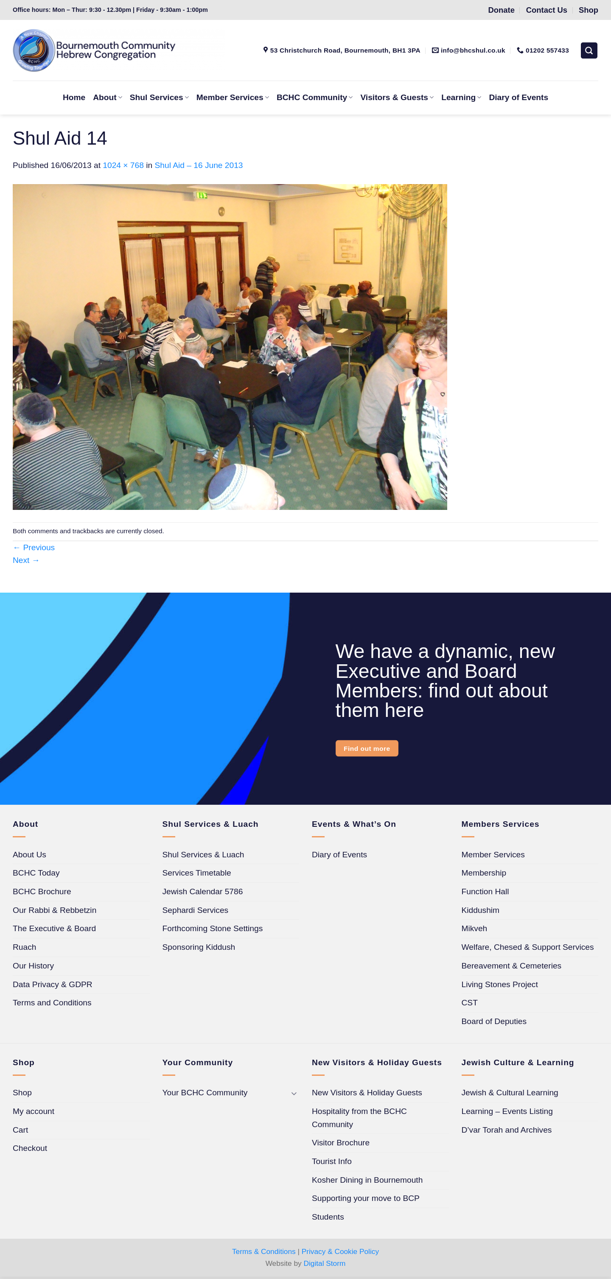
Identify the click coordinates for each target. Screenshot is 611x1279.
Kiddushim (481, 910)
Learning (461, 97)
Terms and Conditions (52, 1002)
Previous (34, 547)
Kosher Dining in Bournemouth (367, 1179)
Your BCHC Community (205, 1092)
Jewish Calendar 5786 (203, 891)
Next (26, 560)
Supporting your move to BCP (366, 1198)
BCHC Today (36, 872)
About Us (29, 854)
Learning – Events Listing (507, 1111)
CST (470, 1002)
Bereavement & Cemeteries (512, 965)
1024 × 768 (123, 165)
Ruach (24, 947)
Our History (33, 965)
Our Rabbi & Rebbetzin (54, 910)
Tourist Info (332, 1161)
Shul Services (159, 97)
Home (74, 97)
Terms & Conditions (264, 1251)
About (107, 97)
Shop (22, 1092)
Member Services (232, 97)
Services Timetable (197, 872)
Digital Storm (325, 1263)
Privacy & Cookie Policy (340, 1251)
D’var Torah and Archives (507, 1129)
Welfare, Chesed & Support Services (528, 947)
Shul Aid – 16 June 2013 (199, 165)
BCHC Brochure (42, 891)
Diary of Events (518, 97)
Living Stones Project (500, 984)
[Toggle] (294, 1093)
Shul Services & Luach (203, 854)
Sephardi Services (196, 910)
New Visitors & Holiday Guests (367, 1092)
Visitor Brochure (341, 1142)
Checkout (30, 1148)
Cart (20, 1129)
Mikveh (475, 928)
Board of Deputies (494, 1021)
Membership (484, 872)
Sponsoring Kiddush (199, 947)
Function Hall (485, 891)
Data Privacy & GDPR (52, 984)
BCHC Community (315, 97)
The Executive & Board (54, 928)
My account (33, 1111)
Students (328, 1216)
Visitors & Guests (397, 97)
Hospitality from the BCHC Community (359, 1118)
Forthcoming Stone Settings (213, 928)
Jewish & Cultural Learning (510, 1092)
